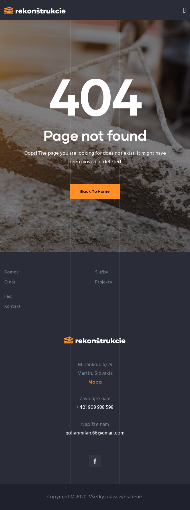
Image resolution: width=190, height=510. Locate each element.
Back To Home (95, 191)
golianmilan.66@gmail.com (95, 433)
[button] (95, 382)
